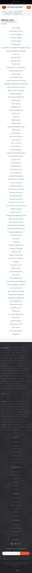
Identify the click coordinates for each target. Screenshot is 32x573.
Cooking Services (23, 386)
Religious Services (12, 378)
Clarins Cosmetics (16, 182)
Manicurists (16, 64)
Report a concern (16, 531)
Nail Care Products (16, 192)
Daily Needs (3, 363)
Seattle (21, 424)
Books (2, 383)
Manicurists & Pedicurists (16, 97)
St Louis (15, 427)
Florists (15, 386)
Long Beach (25, 414)
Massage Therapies (16, 248)
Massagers (16, 261)
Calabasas (28, 404)
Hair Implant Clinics (16, 278)
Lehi (12, 414)
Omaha (14, 422)
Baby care (28, 381)
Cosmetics (16, 242)
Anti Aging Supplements (16, 298)
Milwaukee (25, 416)
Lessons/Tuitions (4, 373)
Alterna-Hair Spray (16, 199)
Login (16, 515)
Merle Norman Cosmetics (16, 179)
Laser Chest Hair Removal (16, 229)
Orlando (9, 422)
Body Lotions (16, 120)
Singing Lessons (25, 375)
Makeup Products (16, 304)
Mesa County (14, 416)
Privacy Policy (16, 448)
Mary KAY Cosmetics (16, 176)
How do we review (16, 472)
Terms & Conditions (16, 452)
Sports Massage (16, 34)
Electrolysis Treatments (16, 90)
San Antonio (27, 427)
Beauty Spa (22, 381)
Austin (13, 401)
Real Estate (3, 352)
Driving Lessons (20, 378)
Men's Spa (16, 54)
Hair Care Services (16, 288)
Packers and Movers (17, 388)
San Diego (26, 424)
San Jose (10, 427)
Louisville (3, 416)
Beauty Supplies (16, 94)
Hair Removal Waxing (16, 258)
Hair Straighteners (16, 301)
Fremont (23, 409)
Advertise (16, 508)
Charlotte (16, 406)
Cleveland (27, 406)
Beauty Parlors (16, 61)
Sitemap (16, 482)
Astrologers (19, 368)
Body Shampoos (16, 321)
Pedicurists (16, 311)
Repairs (16, 363)
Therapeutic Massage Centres (16, 215)
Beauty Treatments (16, 255)
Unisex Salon (16, 159)
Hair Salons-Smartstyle (16, 294)
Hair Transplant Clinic (16, 222)
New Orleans (4, 422)
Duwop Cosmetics (16, 169)
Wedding (9, 370)
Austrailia (28, 393)
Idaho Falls (14, 411)
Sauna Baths (16, 28)
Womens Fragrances (16, 110)
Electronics (16, 358)
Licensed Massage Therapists (16, 51)
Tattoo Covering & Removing (16, 80)
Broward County (4, 404)
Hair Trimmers (16, 143)
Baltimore (23, 404)
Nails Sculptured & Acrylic (16, 87)
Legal (8, 352)
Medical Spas (16, 74)
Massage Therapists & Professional (16, 84)
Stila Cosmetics (16, 163)
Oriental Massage (16, 38)
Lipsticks (16, 117)
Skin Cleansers (16, 133)
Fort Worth (3, 411)
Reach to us (16, 524)
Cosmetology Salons (16, 71)
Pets (26, 360)
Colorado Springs (9, 406)
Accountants (4, 388)
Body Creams (16, 268)
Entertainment (23, 358)
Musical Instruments (14, 373)
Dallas (2, 409)
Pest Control (22, 363)
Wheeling (8, 429)
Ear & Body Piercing (16, 31)
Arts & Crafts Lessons (5, 375)
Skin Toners (16, 327)
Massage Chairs (16, 107)
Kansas (2, 414)
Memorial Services (21, 365)
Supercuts (16, 238)
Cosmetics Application (16, 314)
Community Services (14, 381)
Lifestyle (3, 360)
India (17, 393)
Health (23, 355)
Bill (17, 355)
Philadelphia (4, 424)
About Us (16, 442)
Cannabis (3, 350)
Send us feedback (16, 528)
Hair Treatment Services (16, 291)
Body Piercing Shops (16, 245)
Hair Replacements (16, 77)
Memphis (8, 416)
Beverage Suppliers (17, 383)
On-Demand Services (5, 355)
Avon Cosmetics (16, 173)
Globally (8, 393)
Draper (12, 409)
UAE (2, 396)
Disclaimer (16, 459)
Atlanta (8, 401)
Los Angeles (19, 414)
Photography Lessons (16, 375)
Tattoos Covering (16, 235)
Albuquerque (20, 401)
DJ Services (3, 370)
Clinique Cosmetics (16, 186)
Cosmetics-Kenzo (16, 166)
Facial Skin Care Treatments (16, 67)
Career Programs (15, 370)
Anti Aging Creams (16, 324)
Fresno (27, 409)
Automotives (9, 360)
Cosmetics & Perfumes (16, 189)
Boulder (11, 404)
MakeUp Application (16, 232)
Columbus (21, 406)
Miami (19, 416)
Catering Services (5, 381)
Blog (8, 3)
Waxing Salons (16, 57)
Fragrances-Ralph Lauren (16, 127)
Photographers (9, 350)
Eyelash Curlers (16, 265)
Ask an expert (16, 505)
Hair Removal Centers (16, 219)
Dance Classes (4, 378)
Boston (25, 401)
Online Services (24, 350)
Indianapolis (20, 411)
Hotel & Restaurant (16, 352)
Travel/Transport (4, 358)
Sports (26, 373)
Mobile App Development (20, 347)
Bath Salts (16, 317)
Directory (16, 478)
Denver (7, 409)
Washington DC (15, 429)
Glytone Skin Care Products (16, 205)
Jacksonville (26, 411)
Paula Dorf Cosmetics (16, 202)
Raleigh (9, 424)
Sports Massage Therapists (16, 284)
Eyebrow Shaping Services (16, 153)
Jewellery (25, 388)
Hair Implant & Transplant (16, 225)
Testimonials (16, 455)
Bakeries (9, 388)
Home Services (10, 363)
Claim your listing (16, 498)
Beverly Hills (21, 3)
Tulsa (2, 429)
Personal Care (16, 252)
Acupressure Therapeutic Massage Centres (16, 47)
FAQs (16, 489)
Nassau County (15, 419)
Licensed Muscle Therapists (16, 281)
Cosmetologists (16, 41)
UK (22, 393)
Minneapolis (3, 419)
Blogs (16, 485)
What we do (16, 535)
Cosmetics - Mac (16, 308)
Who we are (16, 462)
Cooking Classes (26, 368)
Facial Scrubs (16, 140)
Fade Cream (16, 130)
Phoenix (19, 422)
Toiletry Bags (16, 123)
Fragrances (16, 334)
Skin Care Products (16, 331)
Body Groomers (16, 212)
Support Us (16, 445)
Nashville (9, 419)
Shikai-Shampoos (16, 209)
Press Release (16, 475)
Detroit (17, 409)
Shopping (3, 365)
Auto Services (21, 360)
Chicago (3, 406)
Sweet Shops (9, 383)
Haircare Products (16, 136)
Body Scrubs (16, 103)
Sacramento (21, 427)
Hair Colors (16, 275)
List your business (16, 501)
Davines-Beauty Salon (16, 156)
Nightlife (15, 360)
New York (22, 419)
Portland (24, 422)
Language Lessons (24, 370)
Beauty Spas (16, 44)
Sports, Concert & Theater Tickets (8, 368)
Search (16, 512)
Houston (9, 411)
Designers (13, 355)
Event (13, 365)
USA (12, 393)
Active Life (8, 365)
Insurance (22, 373)
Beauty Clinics (16, 100)
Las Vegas (8, 414)
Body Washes (16, 146)
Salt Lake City (16, 424)
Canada (7, 396)
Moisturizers (16, 113)
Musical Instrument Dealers (7, 386)
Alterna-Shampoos (16, 196)
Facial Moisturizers (16, 271)
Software (11, 347)
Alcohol (11, 358)
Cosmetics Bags (16, 150)
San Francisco (4, 427)
